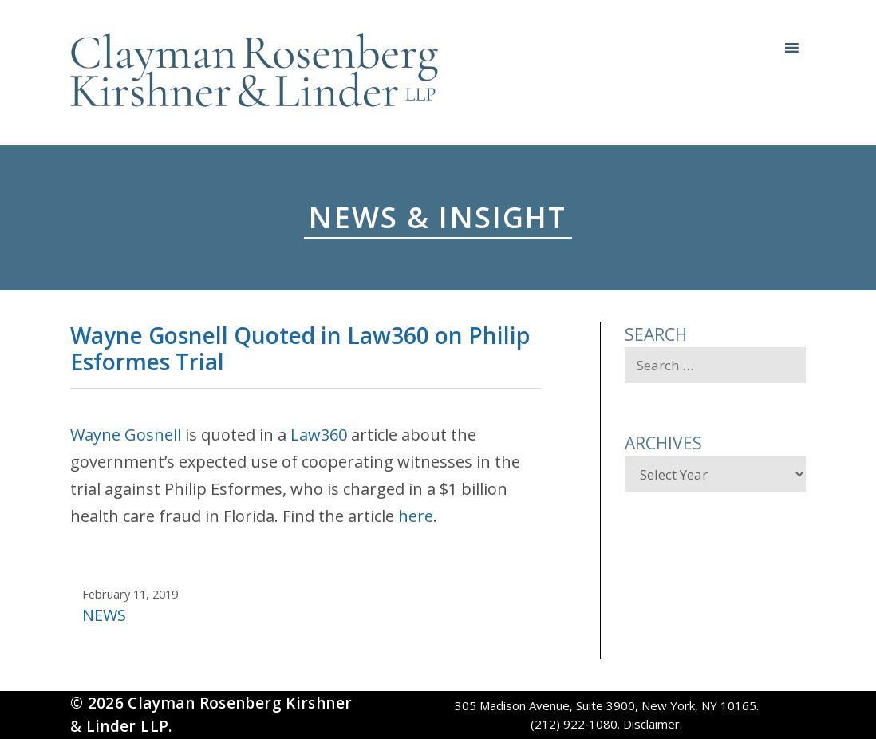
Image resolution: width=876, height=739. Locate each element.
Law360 (318, 434)
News (104, 615)
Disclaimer (651, 724)
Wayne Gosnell (125, 434)
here (415, 516)
